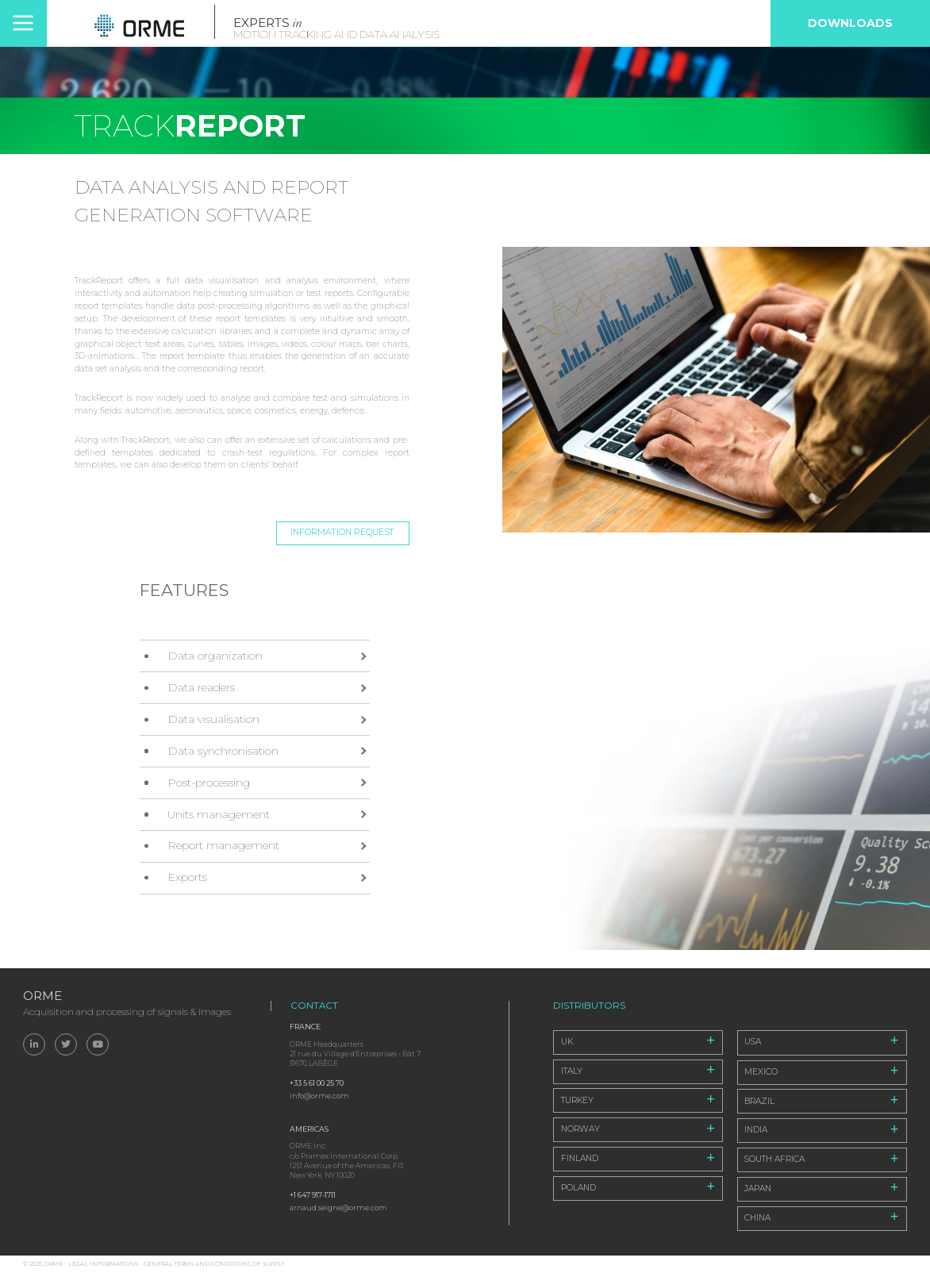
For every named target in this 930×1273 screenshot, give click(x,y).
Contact (314, 1005)
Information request (342, 532)
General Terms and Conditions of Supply (214, 1263)
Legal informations (103, 1263)
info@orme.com (319, 1095)
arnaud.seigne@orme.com (338, 1207)
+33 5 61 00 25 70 (317, 1083)
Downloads (850, 23)
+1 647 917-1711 (313, 1194)
